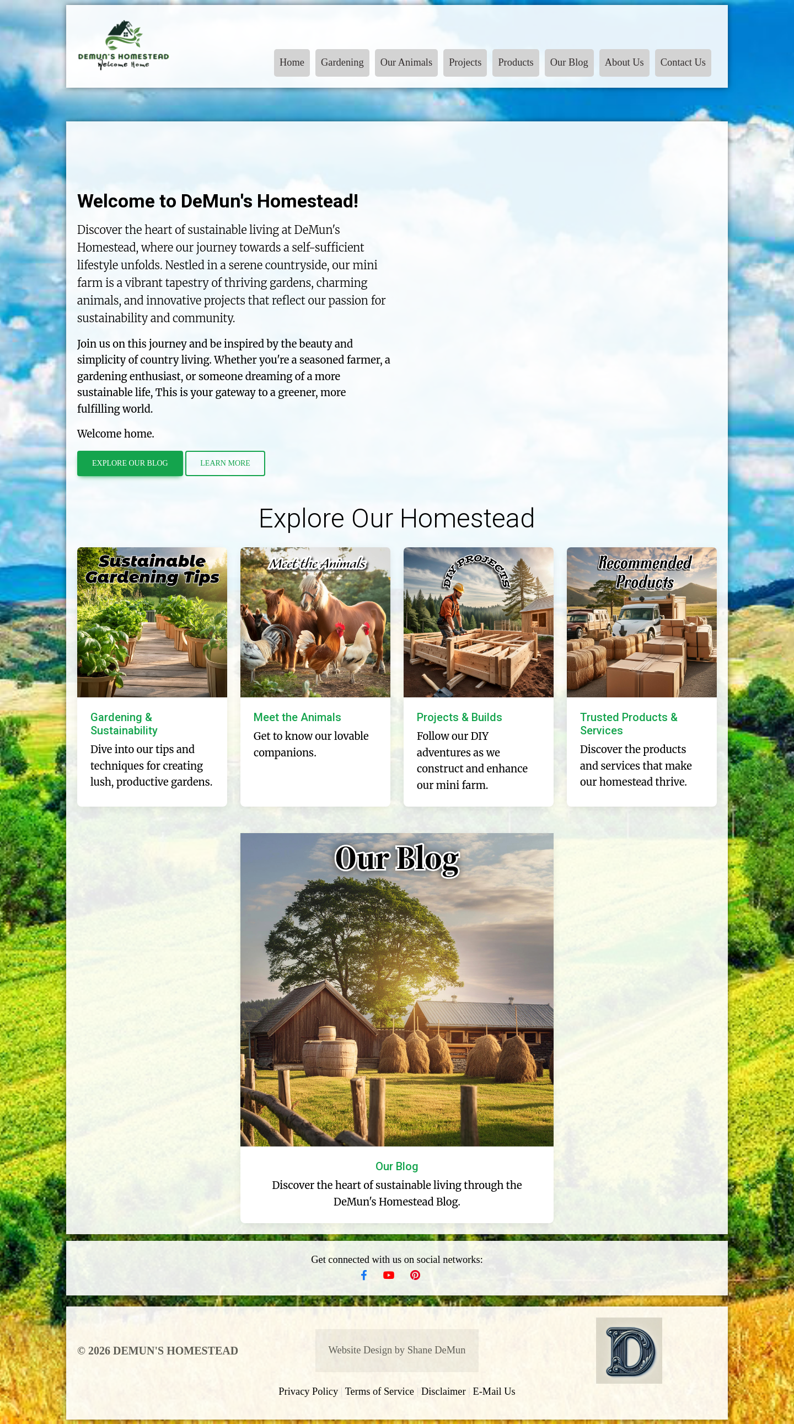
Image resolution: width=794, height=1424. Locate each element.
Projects (465, 62)
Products (515, 62)
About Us (624, 62)
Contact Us (683, 62)
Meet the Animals (297, 717)
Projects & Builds (459, 717)
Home (292, 62)
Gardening (342, 62)
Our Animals (406, 62)
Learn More (225, 463)
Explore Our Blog (130, 463)
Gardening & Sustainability (124, 724)
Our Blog (569, 62)
